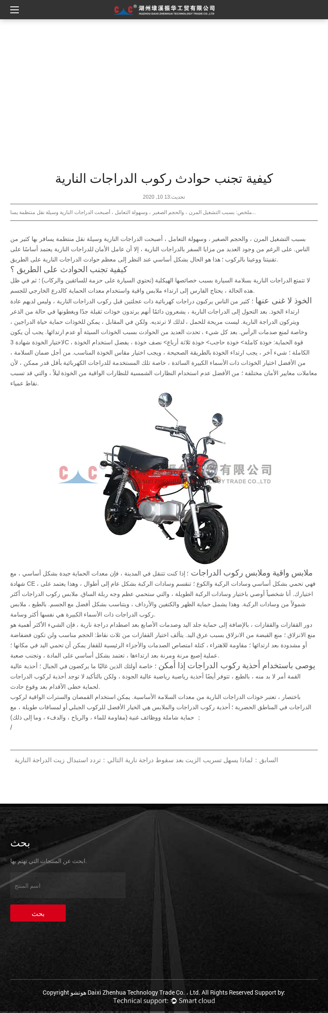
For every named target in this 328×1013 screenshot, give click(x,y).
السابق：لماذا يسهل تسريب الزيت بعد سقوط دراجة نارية (201, 759)
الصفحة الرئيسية (176, 30)
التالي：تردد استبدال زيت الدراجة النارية (69, 759)
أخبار (139, 30)
